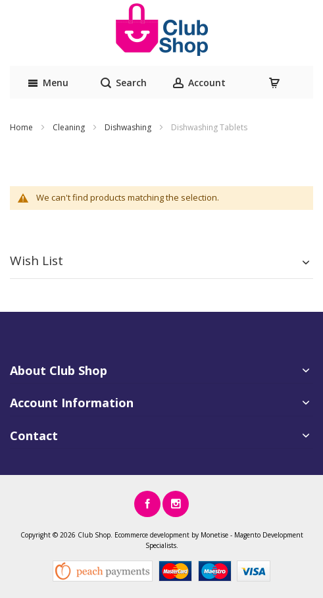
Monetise (214, 534)
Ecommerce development (151, 534)
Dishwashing (129, 127)
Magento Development (268, 534)
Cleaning (70, 127)
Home (22, 127)
